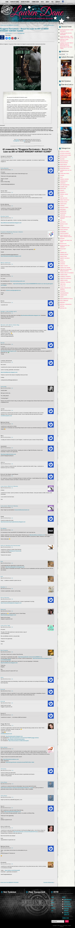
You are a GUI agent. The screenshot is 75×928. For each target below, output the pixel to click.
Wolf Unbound (64, 300)
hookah (62, 205)
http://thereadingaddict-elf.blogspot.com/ (14, 567)
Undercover (63, 294)
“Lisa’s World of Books (28, 492)
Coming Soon (35, 2)
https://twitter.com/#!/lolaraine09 (12, 870)
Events (62, 190)
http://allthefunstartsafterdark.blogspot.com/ (11, 222)
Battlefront (63, 157)
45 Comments (8, 33)
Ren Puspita (4, 650)
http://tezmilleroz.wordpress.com (37, 534)
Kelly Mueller (5, 168)
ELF (2, 561)
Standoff (62, 262)
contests (62, 182)
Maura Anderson (6, 262)
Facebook (63, 1)
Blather (62, 159)
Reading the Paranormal (15, 551)
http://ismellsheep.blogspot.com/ (8, 614)
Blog (42, 2)
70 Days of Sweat (64, 151)
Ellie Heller (4, 747)
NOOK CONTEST (64, 229)
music (61, 225)
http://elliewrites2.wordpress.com (11, 759)
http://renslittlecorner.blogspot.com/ (9, 662)
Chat (61, 177)
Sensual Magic (64, 254)
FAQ (52, 2)
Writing (62, 306)
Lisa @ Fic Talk (5, 625)
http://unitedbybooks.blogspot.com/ (9, 372)
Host (2, 677)
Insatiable (63, 209)
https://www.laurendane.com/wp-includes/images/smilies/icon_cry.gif (17, 787)
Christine (3, 768)
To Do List (63, 286)
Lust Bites (63, 222)
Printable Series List (66, 913)
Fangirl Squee (64, 194)
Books (63, 897)
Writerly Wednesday (66, 304)
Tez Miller (4, 528)
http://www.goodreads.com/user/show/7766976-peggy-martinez (24, 737)
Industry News (64, 207)
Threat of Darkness (65, 278)
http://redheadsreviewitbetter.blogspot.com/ (11, 256)
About (47, 2)
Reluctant (63, 248)
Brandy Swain (5, 216)
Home (7, 2)
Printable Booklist (66, 909)
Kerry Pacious (5, 597)
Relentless (63, 243)
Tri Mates (62, 291)
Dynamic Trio (63, 186)
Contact (58, 2)
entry (17, 139)
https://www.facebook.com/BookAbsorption (18, 740)
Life (61, 220)
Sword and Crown (65, 267)
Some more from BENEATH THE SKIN (9, 25)
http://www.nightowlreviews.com (8, 454)
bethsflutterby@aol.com (6, 733)
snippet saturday (65, 258)
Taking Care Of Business (67, 272)
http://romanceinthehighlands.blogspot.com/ (11, 602)
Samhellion (63, 252)
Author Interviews (65, 153)
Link (12, 157)
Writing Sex (63, 308)
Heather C (4, 587)
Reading (62, 238)
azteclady (3, 386)
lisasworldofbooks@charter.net (22, 509)
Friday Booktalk (64, 199)
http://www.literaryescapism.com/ (8, 351)
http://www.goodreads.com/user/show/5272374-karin (25, 831)
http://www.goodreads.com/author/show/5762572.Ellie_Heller (20, 762)
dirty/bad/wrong (64, 184)
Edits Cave (63, 188)
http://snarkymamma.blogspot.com (12, 811)
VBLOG (61, 296)
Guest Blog (63, 203)
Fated (61, 196)
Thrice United (64, 280)
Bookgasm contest (65, 166)
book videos (63, 164)
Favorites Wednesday (49, 25)
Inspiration (63, 211)
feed (24, 140)
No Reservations (64, 227)
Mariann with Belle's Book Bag (10, 324)
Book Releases (64, 160)
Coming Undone (64, 179)
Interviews (63, 213)
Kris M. (3, 689)
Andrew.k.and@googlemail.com (13, 290)
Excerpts (62, 192)
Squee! (62, 260)
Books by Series (25, 2)
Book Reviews (64, 162)
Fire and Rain (63, 198)
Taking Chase (63, 274)
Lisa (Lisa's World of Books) (9, 486)
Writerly (62, 302)
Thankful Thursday (65, 276)
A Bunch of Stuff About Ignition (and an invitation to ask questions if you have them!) (66, 45)
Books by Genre (15, 2)
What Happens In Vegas (66, 298)
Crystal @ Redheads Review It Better (12, 231)
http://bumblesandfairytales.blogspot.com (30, 315)
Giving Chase (63, 201)
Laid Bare (62, 215)
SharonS (3, 609)
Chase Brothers (64, 173)
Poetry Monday (64, 233)
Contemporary (68, 900)
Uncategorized (21, 33)
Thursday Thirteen (65, 282)
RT (60, 250)
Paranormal (67, 902)
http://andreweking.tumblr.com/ (17, 281)
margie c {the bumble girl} (9, 311)
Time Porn (63, 284)
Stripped (62, 263)
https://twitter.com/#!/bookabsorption (16, 739)
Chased (62, 175)
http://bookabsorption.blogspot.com (14, 736)
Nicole (3, 342)
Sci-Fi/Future (67, 904)
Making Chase (64, 223)
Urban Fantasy (67, 906)
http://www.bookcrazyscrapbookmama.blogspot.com (13, 521)
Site (52, 911)
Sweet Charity (64, 265)
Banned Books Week (65, 155)
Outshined (63, 231)
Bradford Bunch (64, 168)
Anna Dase (4, 782)
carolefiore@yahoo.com (6, 415)
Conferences (64, 181)
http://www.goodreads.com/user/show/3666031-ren (30, 656)
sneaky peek (63, 256)
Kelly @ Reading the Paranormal (10, 545)
